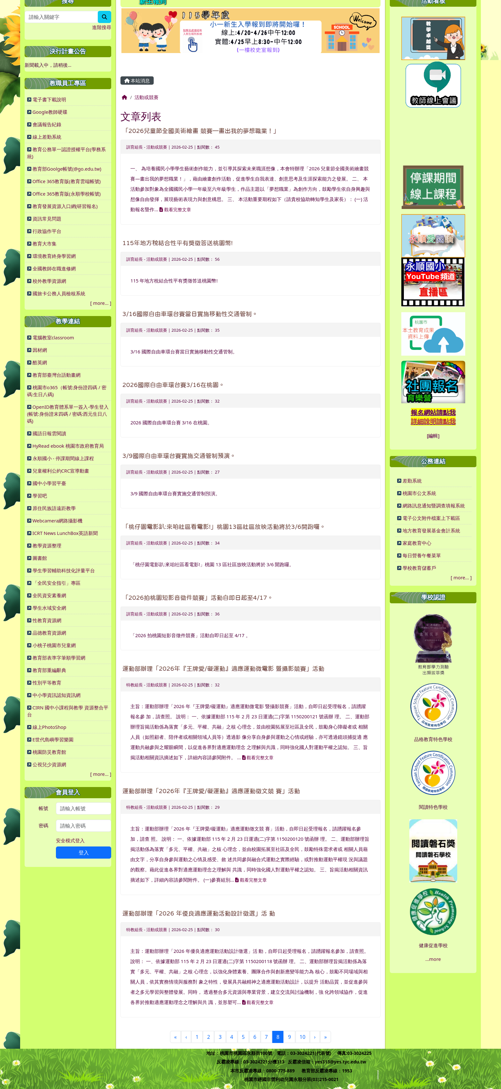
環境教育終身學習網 (54, 256)
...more (433, 959)
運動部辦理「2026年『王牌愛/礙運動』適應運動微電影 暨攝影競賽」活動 (223, 669)
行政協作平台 (47, 231)
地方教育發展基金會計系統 (431, 530)
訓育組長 (134, 147)
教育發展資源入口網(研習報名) (65, 206)
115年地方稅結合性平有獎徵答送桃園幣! (177, 243)
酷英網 (40, 362)
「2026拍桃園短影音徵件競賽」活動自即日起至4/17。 (197, 598)
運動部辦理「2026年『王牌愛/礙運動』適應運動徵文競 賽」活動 (211, 791)
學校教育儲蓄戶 (419, 568)
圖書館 (40, 558)
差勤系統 (412, 480)
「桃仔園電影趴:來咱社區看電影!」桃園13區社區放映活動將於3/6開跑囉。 (224, 527)
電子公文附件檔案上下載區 (431, 518)
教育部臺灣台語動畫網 (57, 375)
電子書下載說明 (49, 99)
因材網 (40, 350)
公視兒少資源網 (49, 764)
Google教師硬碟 (50, 112)
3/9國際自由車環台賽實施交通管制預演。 (179, 456)
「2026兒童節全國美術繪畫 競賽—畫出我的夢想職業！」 (200, 131)
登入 (84, 852)
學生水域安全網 (49, 608)
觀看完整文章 (175, 209)
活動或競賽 (146, 97)
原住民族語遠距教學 (54, 508)
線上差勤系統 (47, 137)
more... (100, 303)
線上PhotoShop (49, 727)
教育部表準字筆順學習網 (59, 657)
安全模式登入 (70, 840)
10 (302, 1036)
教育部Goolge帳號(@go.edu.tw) (67, 169)
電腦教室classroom (53, 337)
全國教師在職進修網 (54, 268)
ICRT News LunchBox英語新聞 (65, 533)
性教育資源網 (47, 620)
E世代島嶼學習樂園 (53, 739)
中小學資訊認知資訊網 (57, 695)
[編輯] (433, 435)
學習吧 (40, 495)
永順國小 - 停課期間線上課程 (63, 458)
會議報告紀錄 (47, 124)
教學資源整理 (47, 545)
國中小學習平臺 (49, 483)
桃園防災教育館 (49, 752)
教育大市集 (45, 243)
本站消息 (137, 80)
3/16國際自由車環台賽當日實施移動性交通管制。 (190, 314)
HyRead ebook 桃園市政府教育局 (68, 446)
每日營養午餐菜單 (422, 555)
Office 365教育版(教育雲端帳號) (67, 181)
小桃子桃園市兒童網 (54, 645)
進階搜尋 (101, 27)
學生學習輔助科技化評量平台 (64, 570)
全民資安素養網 (49, 595)
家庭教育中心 (417, 543)
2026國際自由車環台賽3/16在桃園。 (173, 385)
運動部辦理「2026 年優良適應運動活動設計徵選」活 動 (198, 913)
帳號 (43, 808)
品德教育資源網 (49, 632)
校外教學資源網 (49, 281)
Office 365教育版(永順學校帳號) (67, 193)
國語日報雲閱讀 (49, 433)
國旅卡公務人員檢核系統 (59, 293)
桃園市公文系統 (419, 493)
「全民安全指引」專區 (57, 583)
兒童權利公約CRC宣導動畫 (61, 470)
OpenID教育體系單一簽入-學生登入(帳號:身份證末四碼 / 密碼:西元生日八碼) (68, 414)
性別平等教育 (47, 682)
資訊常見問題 (47, 218)
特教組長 (134, 685)
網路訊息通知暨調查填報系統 (434, 505)
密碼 (43, 825)
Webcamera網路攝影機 (58, 520)
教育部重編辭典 (49, 670)
